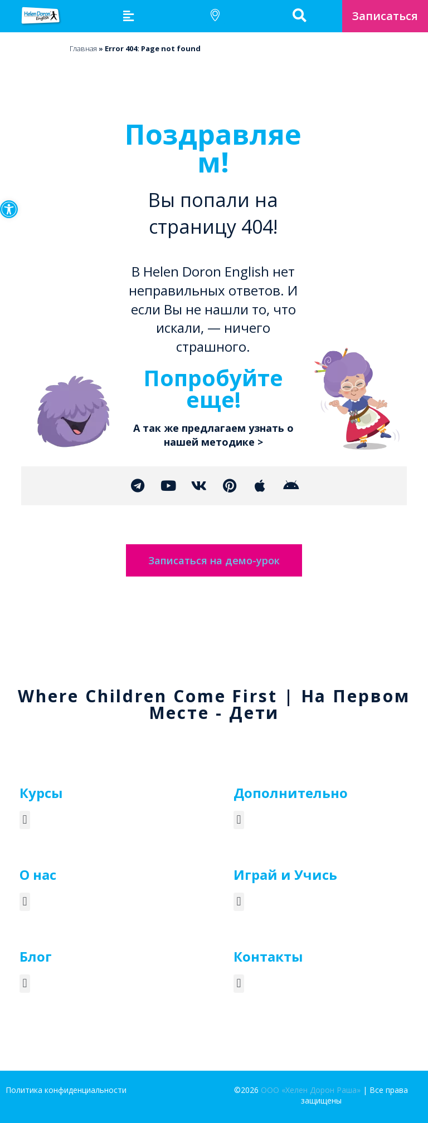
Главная (83, 48)
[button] (9, 209)
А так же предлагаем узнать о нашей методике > (213, 435)
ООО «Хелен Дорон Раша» (311, 1090)
